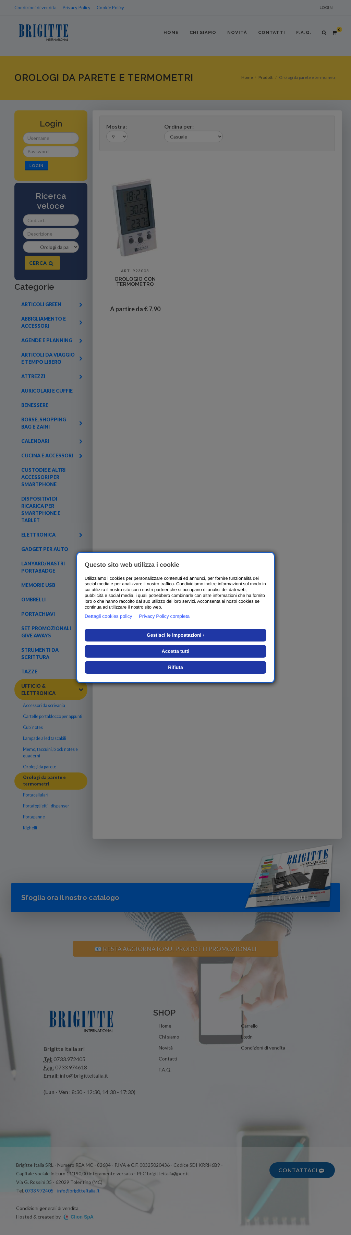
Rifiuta (175, 667)
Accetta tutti (176, 651)
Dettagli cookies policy (108, 616)
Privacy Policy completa (164, 616)
